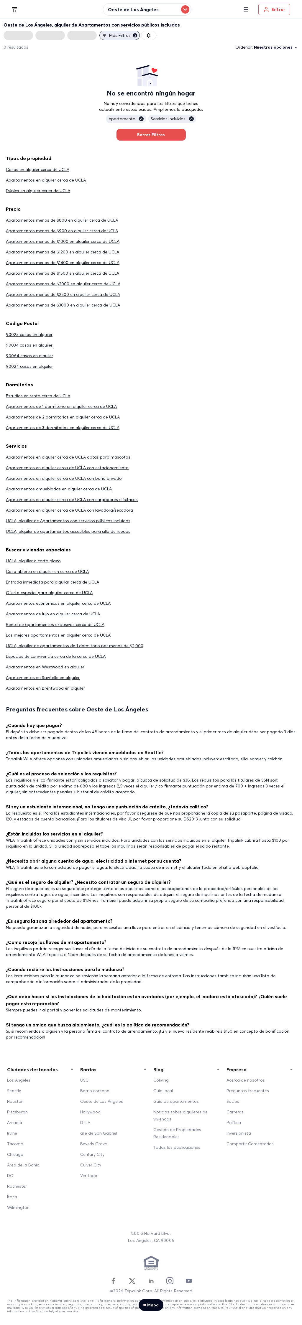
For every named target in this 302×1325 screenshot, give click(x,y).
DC (10, 1175)
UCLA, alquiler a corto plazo (33, 560)
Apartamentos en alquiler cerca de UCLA (46, 180)
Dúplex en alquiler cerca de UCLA (38, 190)
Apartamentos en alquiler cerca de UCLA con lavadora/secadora (69, 510)
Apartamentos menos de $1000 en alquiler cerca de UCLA (62, 241)
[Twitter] (132, 1280)
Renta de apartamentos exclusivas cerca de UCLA (55, 624)
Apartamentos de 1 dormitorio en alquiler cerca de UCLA (61, 406)
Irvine (12, 1133)
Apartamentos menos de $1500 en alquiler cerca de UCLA (62, 273)
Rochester (17, 1186)
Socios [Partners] (232, 1101)
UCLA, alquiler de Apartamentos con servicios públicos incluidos (68, 520)
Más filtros (119, 35)
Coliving (161, 1080)
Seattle (14, 1090)
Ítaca (12, 1196)
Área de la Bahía (23, 1165)
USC (84, 1080)
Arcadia (14, 1122)
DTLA (85, 1122)
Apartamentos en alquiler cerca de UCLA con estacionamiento (67, 467)
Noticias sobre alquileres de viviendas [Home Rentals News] (180, 1115)
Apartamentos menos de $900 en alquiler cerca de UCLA (62, 230)
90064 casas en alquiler (29, 355)
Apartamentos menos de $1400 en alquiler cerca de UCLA (62, 262)
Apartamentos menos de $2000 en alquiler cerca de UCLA (63, 283)
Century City (92, 1154)
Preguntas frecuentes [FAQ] (247, 1090)
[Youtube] (188, 1280)
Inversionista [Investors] (238, 1133)
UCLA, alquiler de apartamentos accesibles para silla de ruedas (68, 531)
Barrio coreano (94, 1090)
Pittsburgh (17, 1112)
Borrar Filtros (151, 135)
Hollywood (90, 1112)
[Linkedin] (151, 1280)
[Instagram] (169, 1280)
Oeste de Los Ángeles (101, 1101)
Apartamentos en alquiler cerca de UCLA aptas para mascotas (68, 457)
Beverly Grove (93, 1143)
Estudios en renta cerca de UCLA (38, 395)
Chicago (15, 1154)
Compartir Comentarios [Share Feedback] (250, 1143)
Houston (15, 1101)
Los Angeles (18, 1080)
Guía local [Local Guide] (163, 1090)
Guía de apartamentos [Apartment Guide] (176, 1101)
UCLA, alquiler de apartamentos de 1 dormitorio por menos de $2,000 (74, 645)
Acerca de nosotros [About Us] (245, 1080)
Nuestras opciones (276, 47)
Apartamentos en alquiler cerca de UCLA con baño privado (64, 478)
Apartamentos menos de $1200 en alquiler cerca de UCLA (62, 252)
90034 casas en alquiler (29, 345)
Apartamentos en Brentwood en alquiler (45, 688)
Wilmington (18, 1207)
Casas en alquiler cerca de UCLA (37, 169)
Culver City (90, 1165)
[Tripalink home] (15, 9)
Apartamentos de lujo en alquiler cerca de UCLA (53, 614)
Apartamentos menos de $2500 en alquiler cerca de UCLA (63, 294)
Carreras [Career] (235, 1112)
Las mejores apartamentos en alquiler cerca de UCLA (58, 635)
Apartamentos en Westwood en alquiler (45, 667)
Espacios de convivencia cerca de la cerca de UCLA (56, 656)
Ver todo (88, 1175)
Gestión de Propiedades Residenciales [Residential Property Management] (177, 1133)
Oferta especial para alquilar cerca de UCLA (49, 592)
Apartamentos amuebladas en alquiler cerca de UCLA (59, 489)
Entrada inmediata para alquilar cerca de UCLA (52, 582)
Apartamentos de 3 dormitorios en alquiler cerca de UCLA (62, 427)
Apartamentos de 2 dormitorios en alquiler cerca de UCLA (63, 417)
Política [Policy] (233, 1122)
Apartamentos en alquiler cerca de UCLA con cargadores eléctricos (72, 499)
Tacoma (15, 1143)
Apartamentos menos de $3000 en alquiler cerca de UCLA (63, 305)
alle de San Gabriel (98, 1133)
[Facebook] (113, 1280)
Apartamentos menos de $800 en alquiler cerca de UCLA (62, 220)
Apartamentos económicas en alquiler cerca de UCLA (58, 603)
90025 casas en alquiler (29, 334)
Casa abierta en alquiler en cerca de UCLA (47, 571)
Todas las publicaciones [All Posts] (176, 1147)
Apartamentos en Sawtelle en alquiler (43, 677)
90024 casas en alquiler (29, 366)
